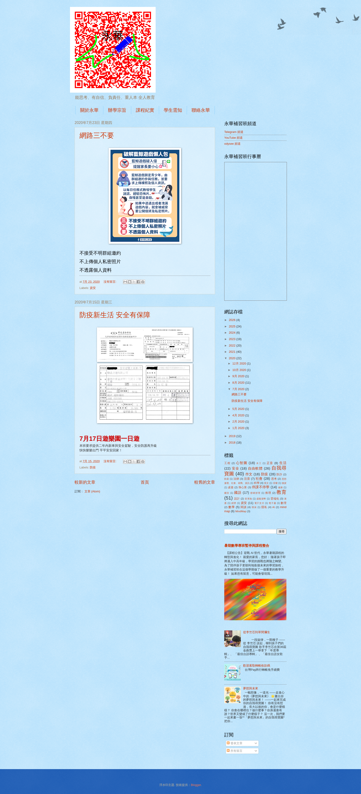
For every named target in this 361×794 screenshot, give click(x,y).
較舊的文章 (204, 482)
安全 (235, 468)
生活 (283, 463)
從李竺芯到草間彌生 (256, 632)
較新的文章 (85, 482)
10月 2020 (239, 370)
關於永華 (89, 110)
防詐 (279, 474)
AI (273, 507)
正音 (270, 463)
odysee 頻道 (232, 143)
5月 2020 (238, 409)
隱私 (264, 507)
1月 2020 (238, 428)
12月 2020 (239, 363)
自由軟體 (255, 468)
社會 (259, 478)
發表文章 (234, 743)
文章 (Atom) (92, 491)
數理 (283, 503)
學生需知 (173, 110)
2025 (232, 326)
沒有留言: (110, 281)
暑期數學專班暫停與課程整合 (246, 545)
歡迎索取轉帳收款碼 (256, 665)
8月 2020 (238, 382)
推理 (268, 492)
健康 (280, 487)
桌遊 (231, 487)
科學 (256, 483)
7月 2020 (238, 389)
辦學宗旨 (117, 110)
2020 (232, 358)
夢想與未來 (250, 688)
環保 (254, 507)
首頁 (145, 482)
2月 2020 (238, 421)
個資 (284, 483)
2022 (232, 345)
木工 (259, 463)
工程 (227, 463)
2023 (232, 339)
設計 (237, 498)
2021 (232, 351)
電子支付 (259, 503)
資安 (93, 288)
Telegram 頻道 (233, 132)
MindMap (240, 511)
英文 (266, 483)
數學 (231, 507)
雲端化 (275, 498)
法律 (236, 478)
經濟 (233, 503)
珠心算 (243, 487)
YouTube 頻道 (233, 137)
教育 (281, 492)
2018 (232, 442)
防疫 (93, 467)
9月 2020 (238, 376)
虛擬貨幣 (261, 498)
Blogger (196, 785)
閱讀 (244, 507)
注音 (247, 478)
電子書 (272, 503)
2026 (232, 320)
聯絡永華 (201, 110)
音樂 (275, 483)
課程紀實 (145, 110)
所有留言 (234, 751)
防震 (226, 479)
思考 (274, 478)
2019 (232, 436)
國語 (238, 492)
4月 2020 (238, 415)
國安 (226, 493)
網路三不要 (96, 135)
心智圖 (241, 463)
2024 (232, 332)
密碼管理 (255, 493)
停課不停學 (261, 487)
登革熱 (248, 498)
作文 (249, 474)
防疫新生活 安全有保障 (114, 315)
